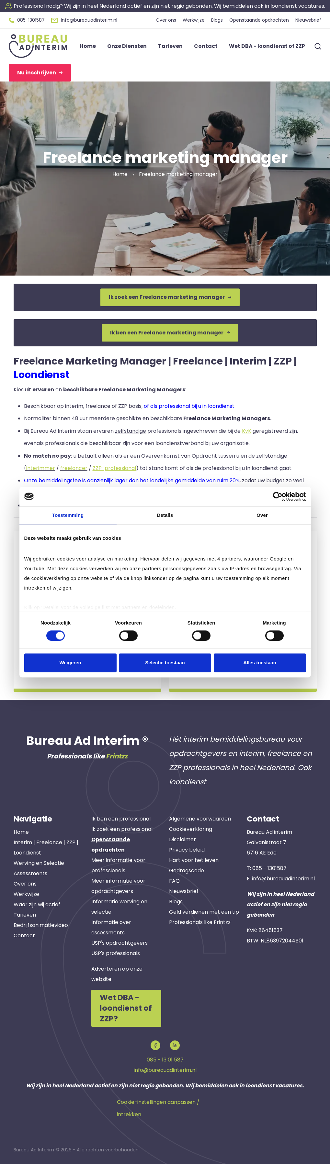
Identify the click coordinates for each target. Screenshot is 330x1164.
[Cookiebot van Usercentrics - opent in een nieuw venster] (277, 496)
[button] (165, 6)
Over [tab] (262, 515)
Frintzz (117, 756)
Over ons (25, 883)
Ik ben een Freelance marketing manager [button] (170, 332)
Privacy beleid (187, 850)
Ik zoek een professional (122, 829)
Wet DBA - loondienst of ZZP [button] (267, 46)
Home (21, 832)
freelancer (73, 468)
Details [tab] (165, 515)
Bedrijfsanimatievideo (41, 925)
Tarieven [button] (170, 46)
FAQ (174, 881)
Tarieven (25, 915)
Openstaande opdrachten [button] (259, 20)
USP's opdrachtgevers (119, 943)
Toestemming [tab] (68, 515)
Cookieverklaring (190, 829)
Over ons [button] (166, 20)
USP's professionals (115, 953)
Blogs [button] (217, 20)
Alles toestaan (259, 662)
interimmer (40, 468)
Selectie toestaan (165, 662)
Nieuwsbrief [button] (308, 20)
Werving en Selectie (39, 863)
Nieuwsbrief (184, 891)
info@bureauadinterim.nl (283, 878)
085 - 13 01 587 (165, 1059)
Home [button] (88, 46)
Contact (24, 935)
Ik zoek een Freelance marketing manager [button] (170, 297)
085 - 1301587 (269, 868)
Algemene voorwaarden (200, 818)
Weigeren (70, 662)
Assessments (30, 873)
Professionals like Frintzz (200, 922)
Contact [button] (206, 46)
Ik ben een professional (121, 818)
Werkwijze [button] (194, 20)
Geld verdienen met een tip (204, 912)
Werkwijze (26, 894)
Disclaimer (182, 839)
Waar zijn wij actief (37, 904)
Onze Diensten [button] (127, 46)
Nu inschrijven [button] (40, 72)
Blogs (176, 901)
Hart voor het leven (194, 860)
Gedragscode (186, 870)
